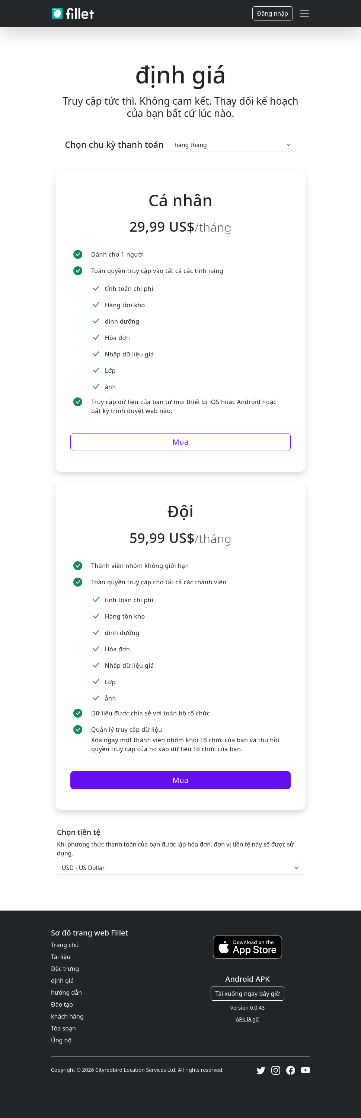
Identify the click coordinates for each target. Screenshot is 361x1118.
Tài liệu (60, 957)
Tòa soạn (63, 1028)
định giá (62, 980)
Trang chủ (65, 945)
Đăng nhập (272, 13)
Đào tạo (62, 1004)
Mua (180, 442)
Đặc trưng (65, 969)
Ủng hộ (61, 1040)
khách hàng (67, 1016)
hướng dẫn (66, 992)
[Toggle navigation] (304, 13)
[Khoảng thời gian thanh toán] (233, 145)
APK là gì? (247, 1019)
